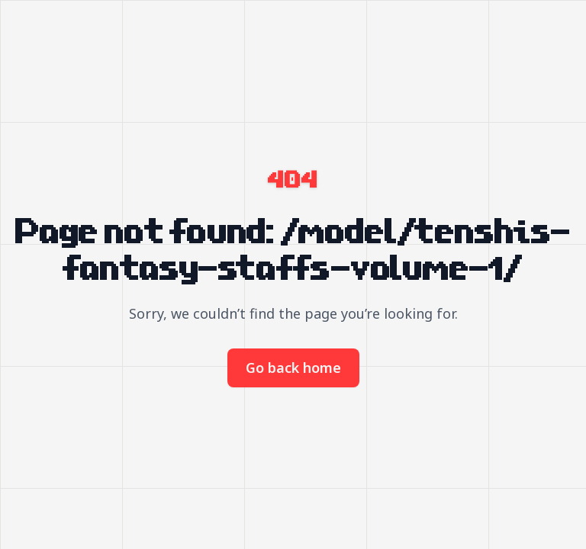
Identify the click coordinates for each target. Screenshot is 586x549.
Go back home (293, 367)
